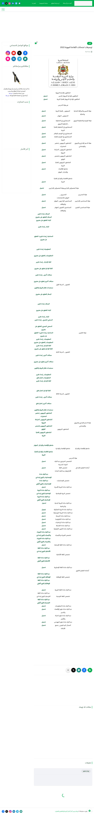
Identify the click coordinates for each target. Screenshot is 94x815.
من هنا (10, 93)
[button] (84, 670)
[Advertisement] (47, 28)
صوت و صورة (36, 9)
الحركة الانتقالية (69, 9)
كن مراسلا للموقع (55, 3)
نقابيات (76, 9)
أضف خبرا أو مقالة (67, 3)
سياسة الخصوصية (43, 3)
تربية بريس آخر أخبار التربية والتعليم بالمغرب (66, 811)
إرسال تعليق (86, 771)
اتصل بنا (34, 3)
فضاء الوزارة (88, 9)
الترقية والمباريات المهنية (56, 9)
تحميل (45, 99)
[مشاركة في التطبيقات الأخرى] (68, 670)
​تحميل (44, 194)
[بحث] (3, 9)
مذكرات (82, 9)
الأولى (89, 43)
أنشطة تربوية (44, 9)
